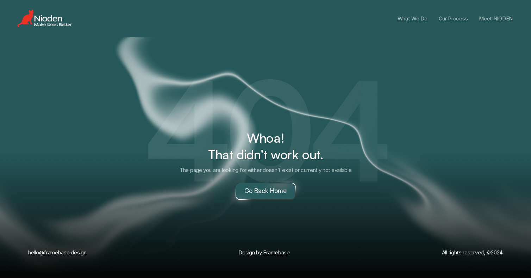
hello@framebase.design (57, 252)
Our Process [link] (453, 18)
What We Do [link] (412, 18)
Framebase (276, 252)
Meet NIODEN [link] (496, 18)
